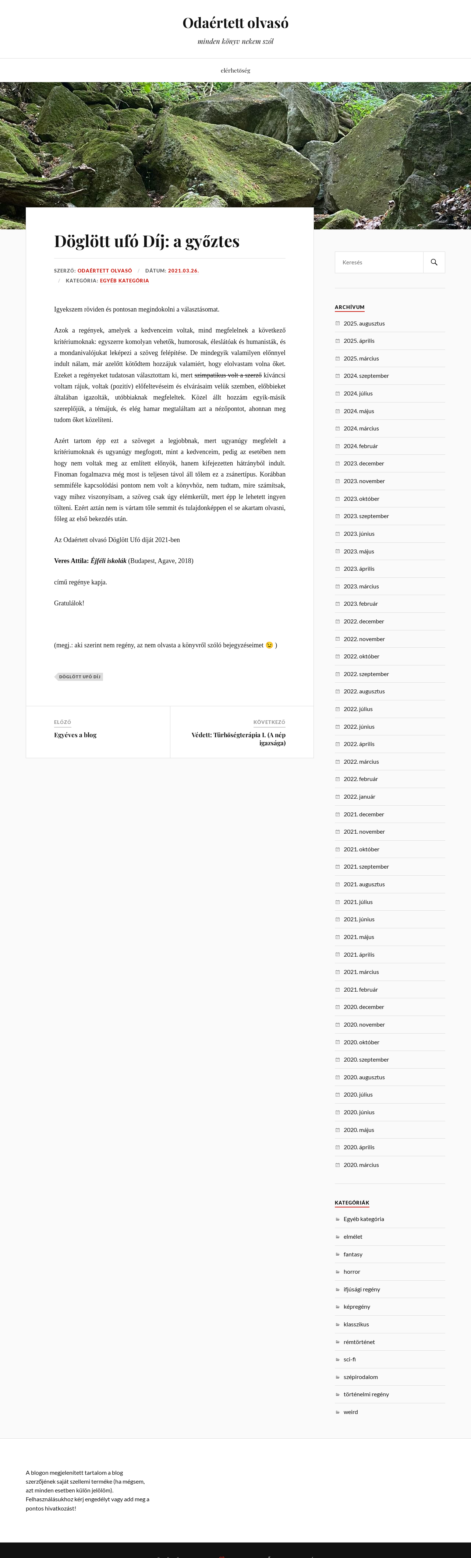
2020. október (361, 1041)
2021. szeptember (366, 866)
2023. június (359, 533)
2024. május (359, 410)
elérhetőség (235, 70)
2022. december (364, 621)
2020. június (359, 1111)
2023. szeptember (366, 515)
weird (351, 1411)
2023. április (359, 568)
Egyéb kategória (124, 281)
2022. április (359, 743)
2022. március (361, 761)
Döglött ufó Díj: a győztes (147, 240)
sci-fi (350, 1358)
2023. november (364, 480)
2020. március (361, 1164)
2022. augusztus (364, 690)
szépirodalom (361, 1376)
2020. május (359, 1129)
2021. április (359, 954)
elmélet (353, 1236)
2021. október (361, 848)
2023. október (361, 498)
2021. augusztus (364, 883)
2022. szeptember (366, 673)
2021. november (364, 831)
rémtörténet (359, 1341)
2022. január (359, 796)
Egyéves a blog (75, 735)
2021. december (364, 813)
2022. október (361, 656)
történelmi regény (366, 1393)
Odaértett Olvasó (105, 271)
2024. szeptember (366, 375)
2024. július (358, 393)
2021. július (358, 901)
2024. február (361, 445)
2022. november (364, 638)
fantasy (353, 1254)
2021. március (361, 971)
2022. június (359, 726)
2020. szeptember (366, 1059)
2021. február (361, 989)
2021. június (359, 918)
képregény (357, 1306)
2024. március (361, 428)
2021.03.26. (183, 271)
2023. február (361, 603)
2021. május (359, 936)
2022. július (358, 708)
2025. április (359, 340)
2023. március (361, 586)
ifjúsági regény (362, 1289)
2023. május (359, 551)
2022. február (361, 778)
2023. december (364, 463)
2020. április (359, 1146)
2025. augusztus (364, 323)
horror (352, 1271)
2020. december (364, 1006)
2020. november (364, 1024)
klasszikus (356, 1323)
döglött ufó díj (80, 676)
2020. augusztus (364, 1076)
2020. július (358, 1094)
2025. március (361, 358)
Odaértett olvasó (236, 22)
